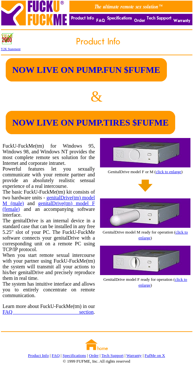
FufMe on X (155, 355)
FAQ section (48, 312)
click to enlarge (168, 171)
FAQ (56, 355)
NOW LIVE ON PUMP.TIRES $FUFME (90, 122)
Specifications (74, 355)
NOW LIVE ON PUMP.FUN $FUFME (86, 70)
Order (93, 355)
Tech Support (112, 355)
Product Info (38, 355)
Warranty (134, 355)
